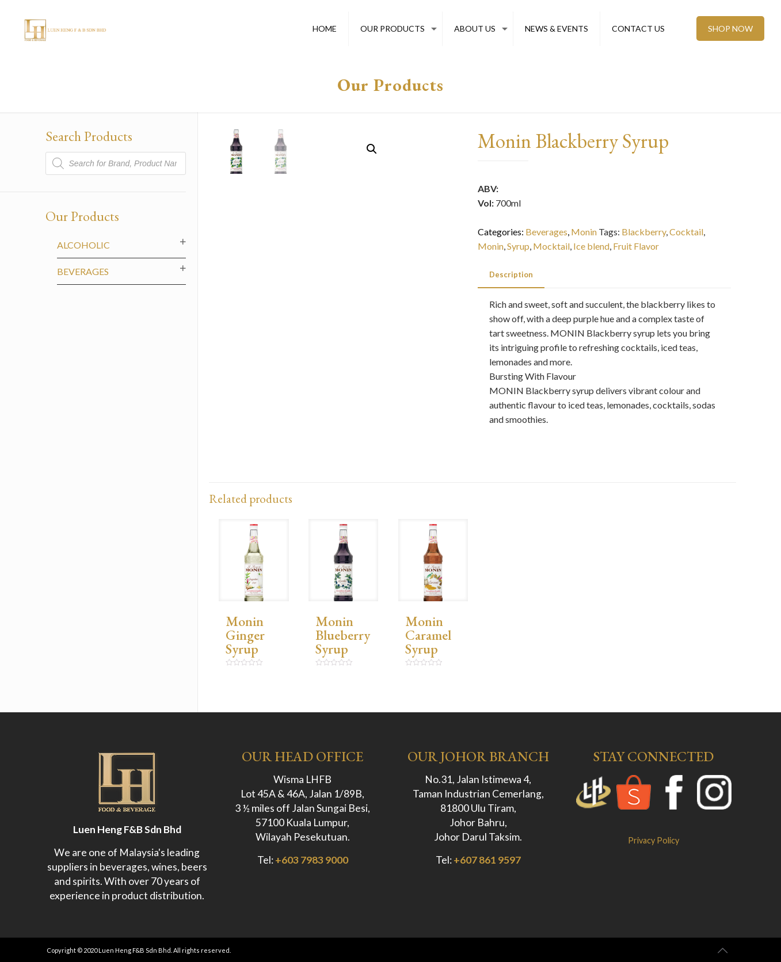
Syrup (518, 245)
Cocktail (686, 231)
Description (511, 274)
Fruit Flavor (636, 245)
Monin (584, 231)
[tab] (511, 275)
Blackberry (644, 231)
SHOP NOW (730, 28)
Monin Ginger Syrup (245, 635)
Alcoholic (83, 244)
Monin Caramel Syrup (428, 635)
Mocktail (551, 245)
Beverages (546, 231)
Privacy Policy (653, 840)
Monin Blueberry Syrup (342, 635)
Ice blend (591, 245)
